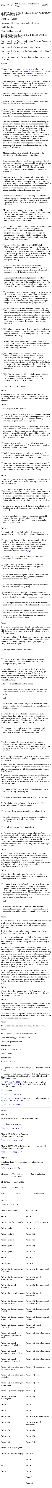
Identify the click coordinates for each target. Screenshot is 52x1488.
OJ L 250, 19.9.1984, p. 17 (14, 1082)
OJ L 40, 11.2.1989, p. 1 (13, 1098)
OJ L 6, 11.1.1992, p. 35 (19, 1100)
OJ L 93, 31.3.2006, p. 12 (14, 1094)
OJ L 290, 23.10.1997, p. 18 (12, 1140)
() (11, 53)
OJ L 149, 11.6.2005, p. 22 (18, 1086)
